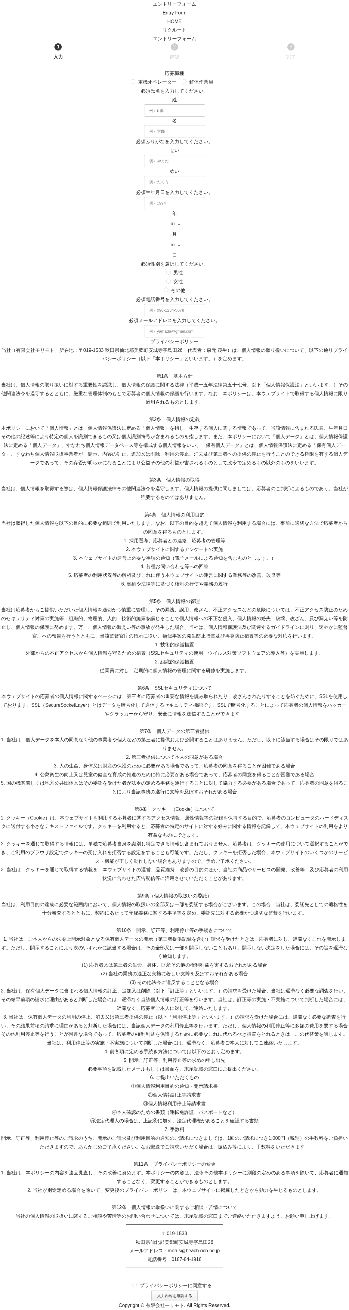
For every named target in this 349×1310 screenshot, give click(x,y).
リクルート (174, 29)
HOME (174, 21)
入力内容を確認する (176, 1295)
